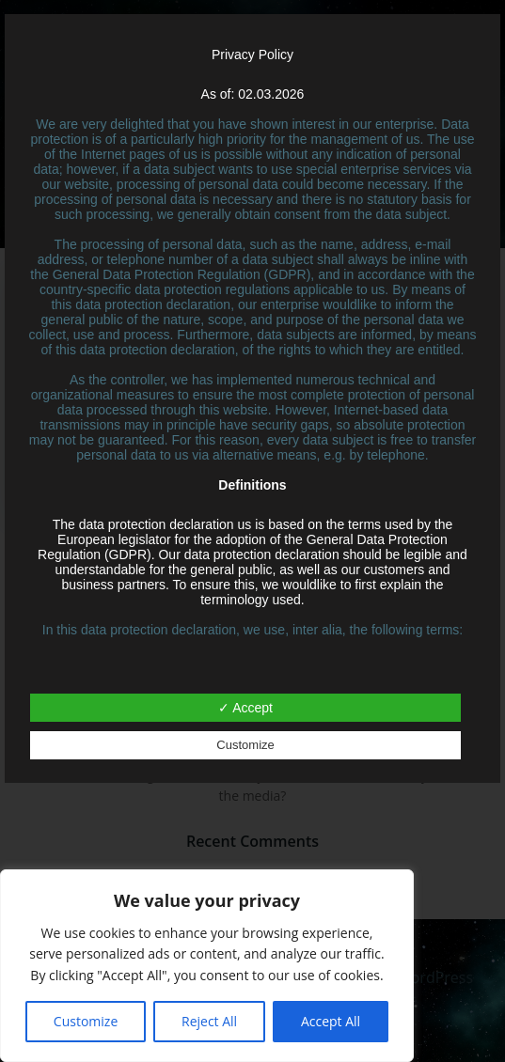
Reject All (209, 1021)
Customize (86, 1021)
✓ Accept (245, 707)
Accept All (330, 1021)
